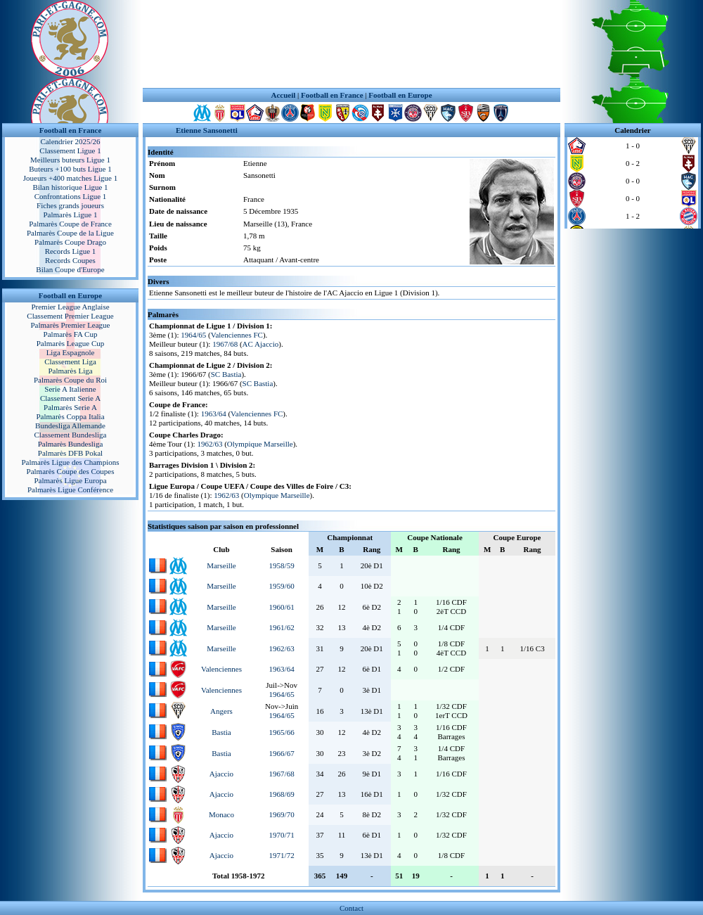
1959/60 (282, 586)
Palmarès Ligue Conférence (70, 489)
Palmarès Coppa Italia (70, 416)
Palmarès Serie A (70, 407)
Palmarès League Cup (71, 343)
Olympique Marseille (260, 444)
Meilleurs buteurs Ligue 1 (70, 159)
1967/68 (225, 344)
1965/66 (282, 732)
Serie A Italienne (70, 389)
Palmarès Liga (70, 370)
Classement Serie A (70, 398)
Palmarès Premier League (70, 325)
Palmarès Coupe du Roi (70, 380)
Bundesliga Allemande (70, 425)
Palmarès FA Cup (71, 334)
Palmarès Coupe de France (70, 223)
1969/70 (282, 814)
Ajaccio (221, 773)
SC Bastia (226, 374)
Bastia (221, 732)
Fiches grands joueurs (70, 205)
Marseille (221, 565)
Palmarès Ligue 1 (71, 214)
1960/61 (282, 607)
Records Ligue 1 (70, 251)
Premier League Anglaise (70, 306)
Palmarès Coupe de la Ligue (70, 233)
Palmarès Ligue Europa (70, 480)
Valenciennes (221, 669)
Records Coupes (70, 260)
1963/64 (213, 413)
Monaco (221, 814)
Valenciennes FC (237, 335)
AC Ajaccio (261, 344)
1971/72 (282, 855)
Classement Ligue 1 (70, 150)
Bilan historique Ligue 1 (70, 187)
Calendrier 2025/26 (70, 141)
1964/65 (193, 335)
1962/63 (209, 444)
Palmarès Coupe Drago (70, 242)
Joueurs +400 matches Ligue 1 (70, 178)
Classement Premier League (70, 316)
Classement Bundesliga (70, 434)
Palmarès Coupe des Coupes (71, 471)
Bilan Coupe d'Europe (70, 269)
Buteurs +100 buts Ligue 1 (70, 169)
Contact (351, 908)
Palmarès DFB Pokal (70, 453)
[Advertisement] (351, 44)
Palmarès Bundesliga (70, 444)
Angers (221, 711)
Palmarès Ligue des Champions (70, 462)
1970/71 (282, 835)
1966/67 (282, 753)
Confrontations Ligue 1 (70, 196)
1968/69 (282, 794)
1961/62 (282, 627)
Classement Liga (70, 361)
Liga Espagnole (70, 352)
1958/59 (282, 565)
